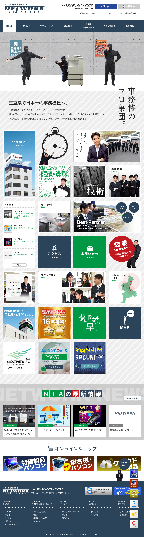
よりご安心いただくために (52, 430)
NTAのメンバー (39, 521)
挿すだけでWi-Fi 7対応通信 (88, 430)
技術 (35, 515)
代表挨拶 (8, 515)
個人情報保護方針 (128, 13)
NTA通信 (94, 515)
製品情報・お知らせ (89, 13)
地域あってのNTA (40, 518)
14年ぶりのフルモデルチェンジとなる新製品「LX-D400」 (24, 216)
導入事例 (65, 515)
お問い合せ (106, 6)
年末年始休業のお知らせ (23, 255)
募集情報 (123, 515)
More (19, 265)
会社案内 (130, 6)
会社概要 (8, 512)
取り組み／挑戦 (39, 512)
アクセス (109, 13)
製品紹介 (65, 518)
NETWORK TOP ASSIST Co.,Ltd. (69, 534)
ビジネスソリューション (71, 512)
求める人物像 (125, 512)
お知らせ (94, 512)
